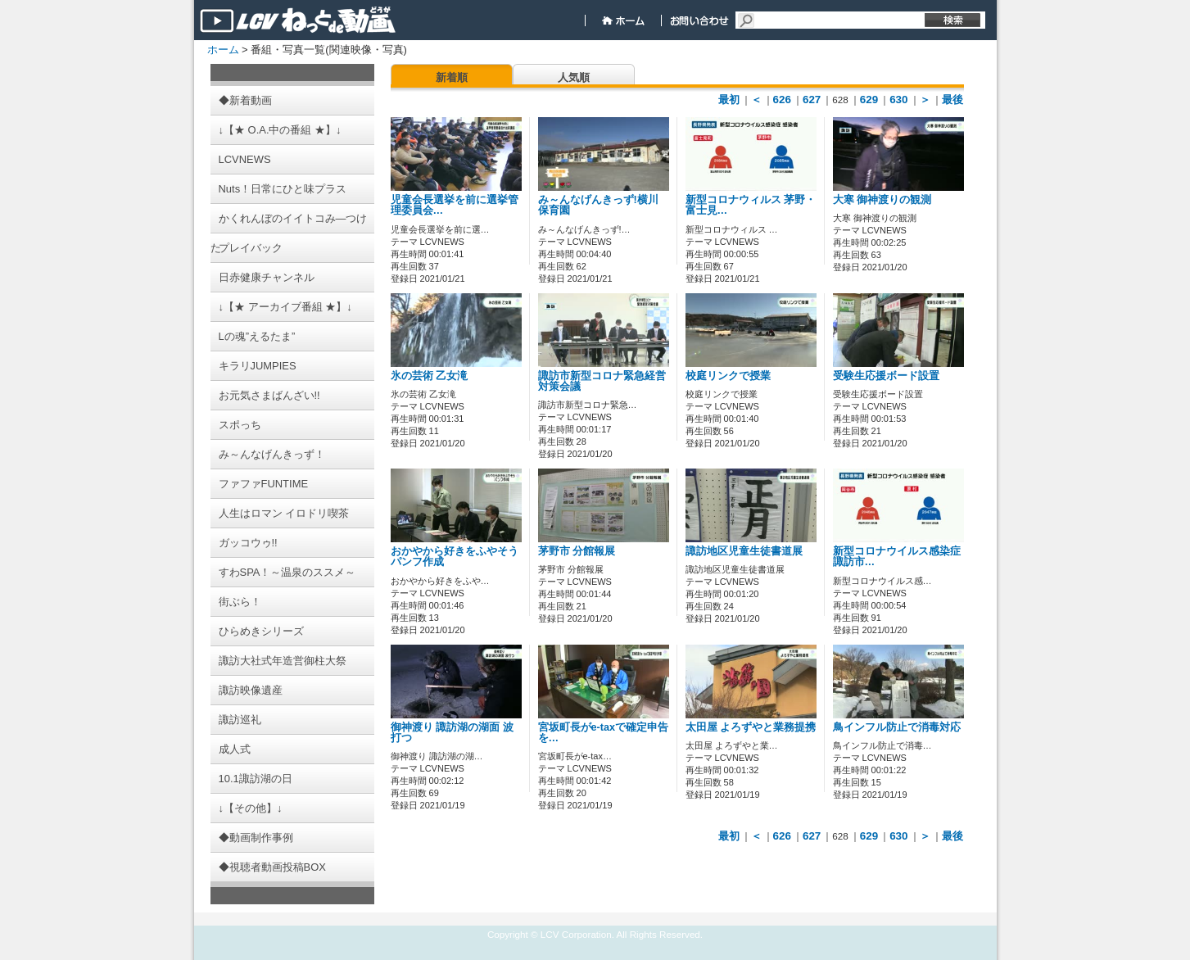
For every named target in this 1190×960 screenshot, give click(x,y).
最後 (952, 99)
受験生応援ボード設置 (886, 376)
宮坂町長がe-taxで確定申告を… (603, 733)
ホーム (223, 49)
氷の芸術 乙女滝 (429, 376)
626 (782, 99)
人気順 (574, 77)
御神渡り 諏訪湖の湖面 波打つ (452, 733)
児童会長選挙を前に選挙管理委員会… (454, 205)
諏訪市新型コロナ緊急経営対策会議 (602, 381)
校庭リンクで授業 (728, 376)
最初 (729, 99)
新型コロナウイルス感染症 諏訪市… (897, 557)
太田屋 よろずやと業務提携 (751, 727)
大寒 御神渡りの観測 (882, 200)
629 (869, 99)
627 (812, 99)
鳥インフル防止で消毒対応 (897, 727)
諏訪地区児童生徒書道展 (744, 551)
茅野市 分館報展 (577, 551)
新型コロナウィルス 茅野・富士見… (751, 205)
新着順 (452, 77)
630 (898, 99)
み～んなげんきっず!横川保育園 (598, 205)
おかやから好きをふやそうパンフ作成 (454, 557)
